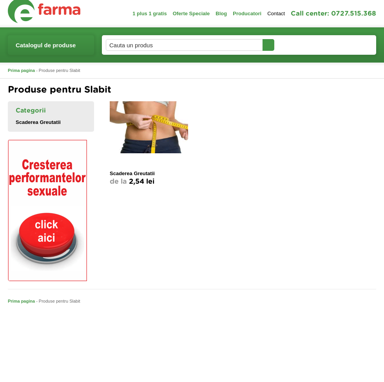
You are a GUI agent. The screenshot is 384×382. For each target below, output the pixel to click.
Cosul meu (350, 45)
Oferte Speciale (191, 13)
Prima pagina (21, 70)
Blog (221, 13)
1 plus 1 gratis (149, 13)
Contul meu (301, 45)
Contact (276, 13)
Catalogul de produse (46, 48)
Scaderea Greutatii (38, 122)
